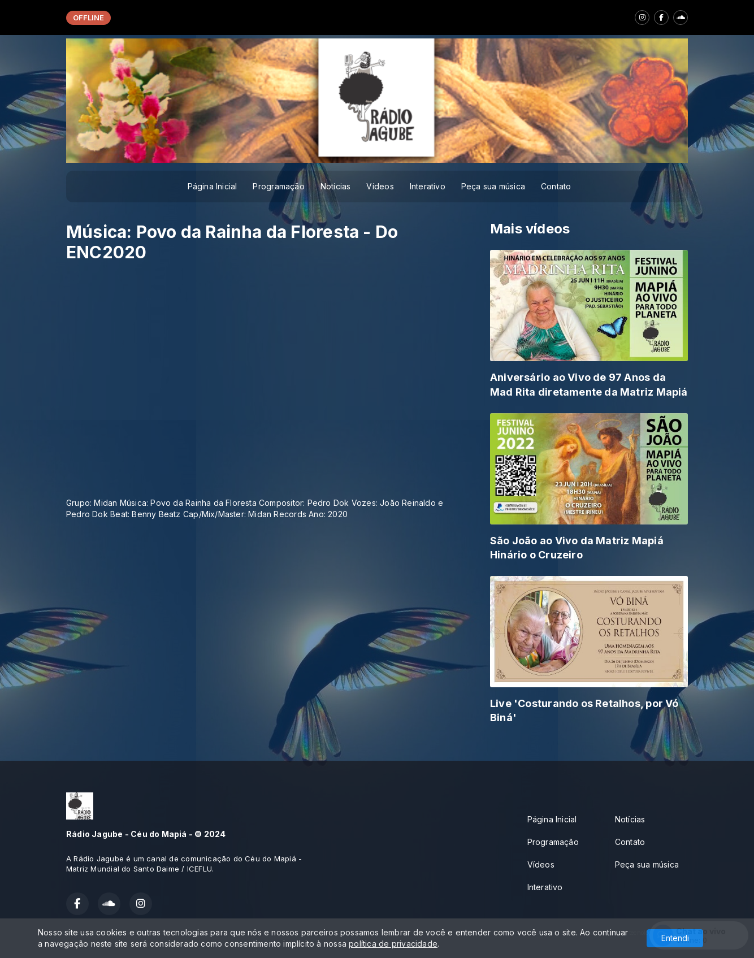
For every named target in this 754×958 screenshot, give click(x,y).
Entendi (675, 938)
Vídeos (379, 186)
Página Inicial (212, 186)
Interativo (427, 186)
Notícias (335, 186)
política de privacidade (393, 943)
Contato (556, 186)
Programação (278, 186)
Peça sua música (493, 186)
